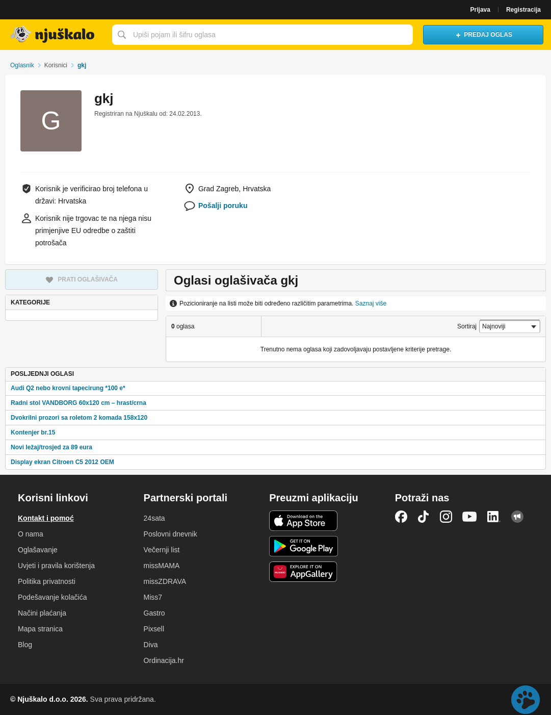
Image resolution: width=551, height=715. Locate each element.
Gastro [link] (154, 613)
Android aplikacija (303, 546)
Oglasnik (22, 65)
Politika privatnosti (46, 581)
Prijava (480, 9)
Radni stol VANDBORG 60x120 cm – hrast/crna (78, 402)
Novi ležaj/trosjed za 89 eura (51, 447)
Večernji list (162, 550)
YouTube (469, 516)
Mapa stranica (40, 629)
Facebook (401, 516)
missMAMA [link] (162, 565)
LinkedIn (494, 516)
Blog (25, 645)
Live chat (525, 699)
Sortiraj (467, 326)
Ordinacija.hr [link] (164, 660)
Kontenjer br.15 (33, 432)
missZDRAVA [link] (165, 581)
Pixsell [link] (154, 629)
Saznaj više (370, 303)
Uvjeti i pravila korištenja (56, 565)
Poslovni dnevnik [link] (170, 534)
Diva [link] (151, 645)
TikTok (423, 516)
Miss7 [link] (153, 597)
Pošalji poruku (222, 205)
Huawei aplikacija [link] (303, 571)
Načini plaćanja (42, 613)
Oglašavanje (38, 550)
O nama (30, 534)
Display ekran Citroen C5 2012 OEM (62, 462)
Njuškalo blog (517, 516)
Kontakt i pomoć (46, 518)
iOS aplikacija (303, 520)
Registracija (523, 9)
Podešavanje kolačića (52, 597)
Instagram (446, 516)
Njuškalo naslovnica (53, 34)
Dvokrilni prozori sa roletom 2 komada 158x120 (79, 417)
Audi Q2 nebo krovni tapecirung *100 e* (68, 388)
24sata (154, 518)
